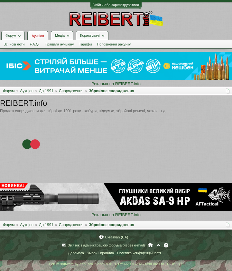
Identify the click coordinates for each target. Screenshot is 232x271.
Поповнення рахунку (114, 44)
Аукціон (38, 36)
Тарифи (85, 44)
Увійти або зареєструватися (116, 5)
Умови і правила (100, 253)
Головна (150, 245)
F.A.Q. (35, 44)
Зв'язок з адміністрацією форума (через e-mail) (106, 245)
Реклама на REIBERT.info (116, 83)
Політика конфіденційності (139, 253)
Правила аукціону (59, 44)
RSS (166, 245)
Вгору (158, 245)
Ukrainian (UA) (116, 237)
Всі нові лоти (14, 44)
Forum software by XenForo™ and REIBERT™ (116, 264)
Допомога (76, 253)
